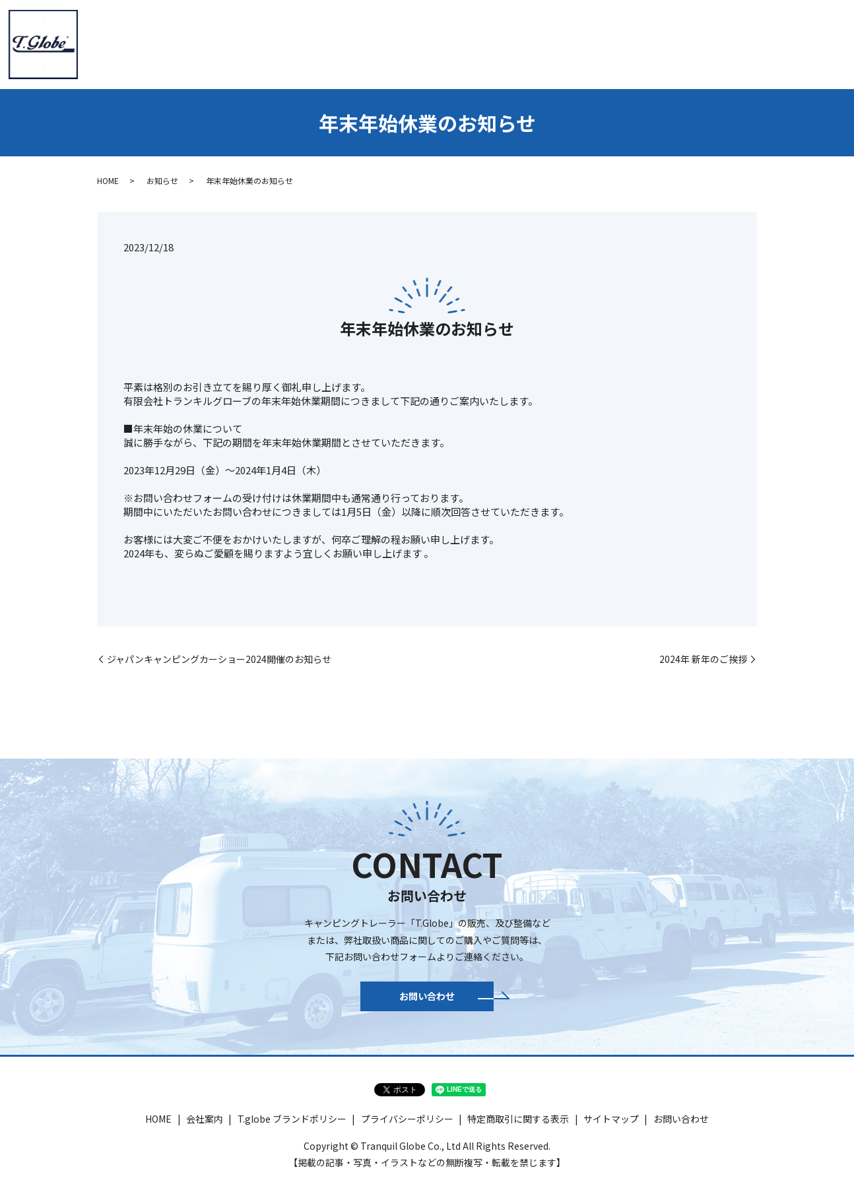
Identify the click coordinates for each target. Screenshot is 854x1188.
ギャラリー (734, 42)
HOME (225, 42)
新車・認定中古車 (527, 42)
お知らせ (162, 180)
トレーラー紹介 (351, 42)
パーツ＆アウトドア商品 (637, 42)
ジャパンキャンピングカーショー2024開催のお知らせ (219, 659)
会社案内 (279, 42)
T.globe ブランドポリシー (292, 1126)
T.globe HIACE (438, 42)
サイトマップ (611, 1126)
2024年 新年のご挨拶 (703, 659)
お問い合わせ (806, 42)
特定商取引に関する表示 (518, 1126)
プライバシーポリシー (407, 1126)
